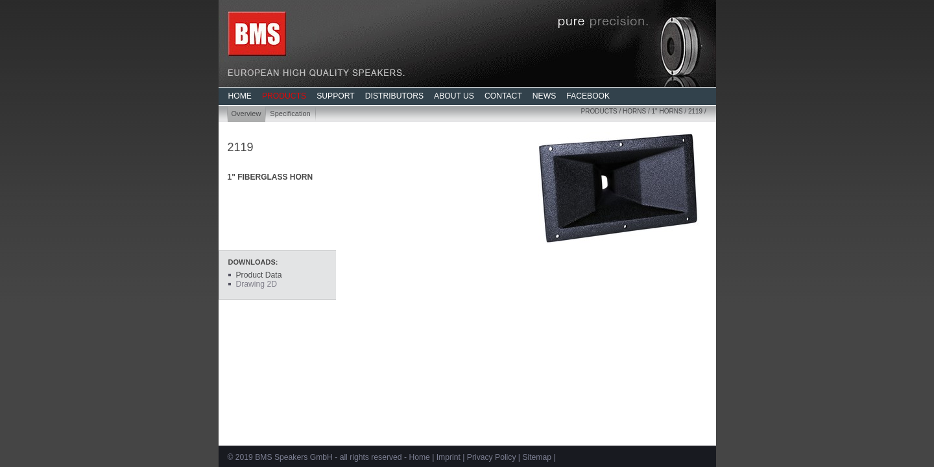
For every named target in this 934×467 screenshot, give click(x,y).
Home (419, 457)
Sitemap (536, 457)
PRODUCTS (284, 96)
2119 (695, 111)
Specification (290, 113)
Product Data (259, 275)
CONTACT (503, 96)
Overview (246, 113)
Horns (634, 111)
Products (599, 111)
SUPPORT (336, 96)
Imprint (449, 457)
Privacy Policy (491, 457)
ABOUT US (454, 96)
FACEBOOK (588, 96)
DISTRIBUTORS (394, 96)
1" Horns (667, 111)
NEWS (544, 96)
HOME (240, 96)
